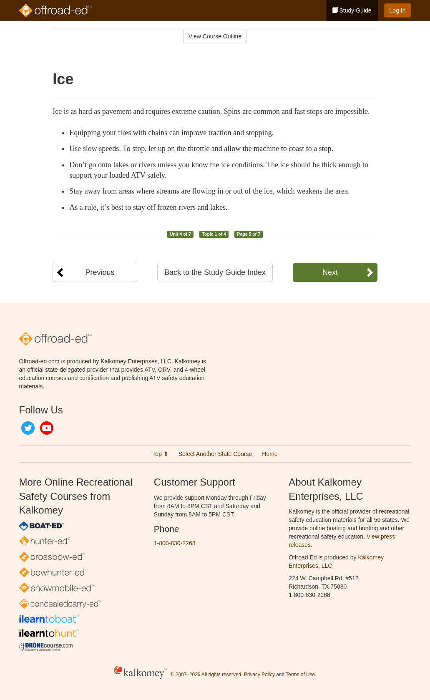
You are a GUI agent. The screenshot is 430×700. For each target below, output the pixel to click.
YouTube (46, 428)
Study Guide (352, 10)
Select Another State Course (215, 454)
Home (269, 454)
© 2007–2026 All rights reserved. (207, 674)
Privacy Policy (259, 674)
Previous (99, 272)
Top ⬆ (160, 454)
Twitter (28, 428)
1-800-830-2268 (175, 543)
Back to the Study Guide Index (215, 272)
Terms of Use (300, 674)
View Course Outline (215, 36)
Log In (398, 10)
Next (330, 272)
